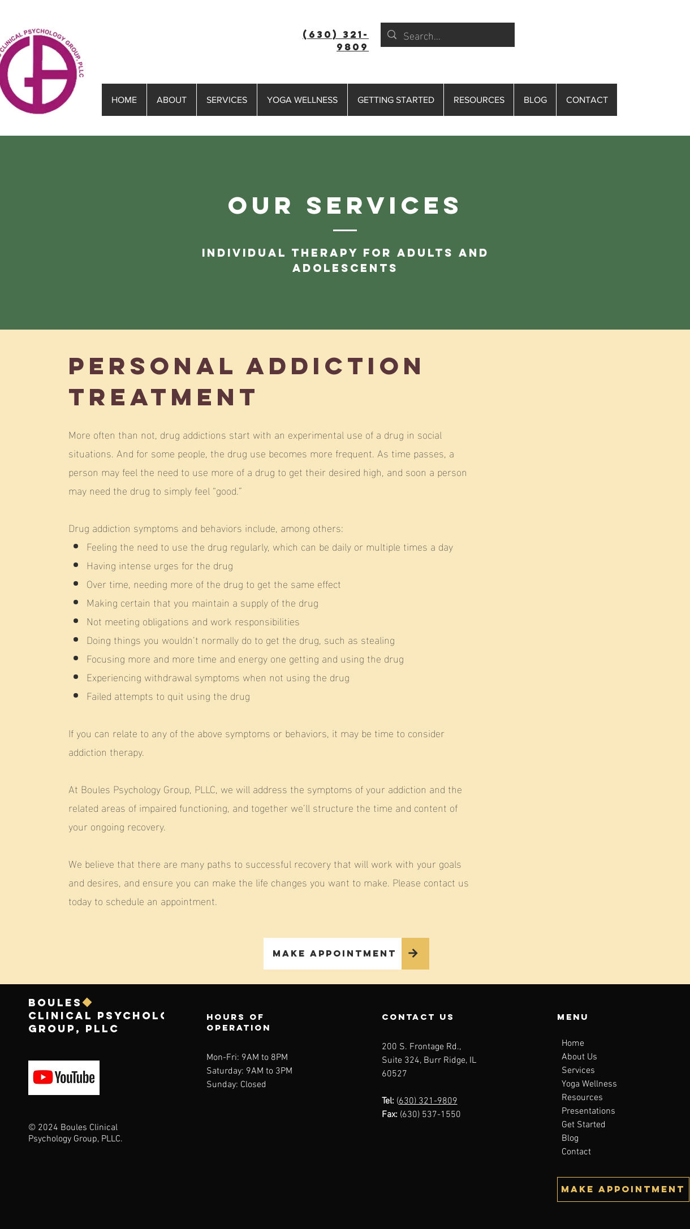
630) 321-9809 (428, 1101)
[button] (171, 100)
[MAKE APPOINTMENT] (333, 954)
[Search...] (447, 35)
